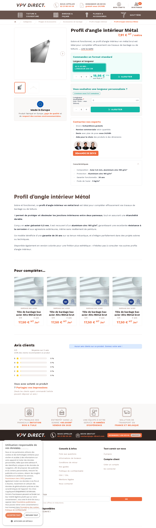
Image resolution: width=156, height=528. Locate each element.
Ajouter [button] (125, 76)
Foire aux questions (67, 454)
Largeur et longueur (83, 61)
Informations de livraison (70, 458)
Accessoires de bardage (72, 22)
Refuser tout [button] (32, 515)
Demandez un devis (125, 435)
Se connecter (110, 469)
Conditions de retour (68, 462)
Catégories (27, 22)
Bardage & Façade (62, 15)
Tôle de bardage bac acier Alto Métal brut (28, 313)
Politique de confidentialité (71, 471)
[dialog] (23, 482)
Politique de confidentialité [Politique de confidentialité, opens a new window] (15, 510)
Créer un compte (111, 464)
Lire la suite (87, 49)
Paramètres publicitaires (26, 502)
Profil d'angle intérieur (98, 22)
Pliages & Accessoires (94, 15)
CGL (67, 475)
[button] (62, 53)
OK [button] (126, 499)
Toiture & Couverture (27, 15)
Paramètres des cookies (29, 507)
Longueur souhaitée (80, 100)
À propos (108, 454)
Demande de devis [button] (85, 153)
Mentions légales (66, 479)
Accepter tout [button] (14, 515)
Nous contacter (66, 484)
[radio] (89, 68)
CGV (61, 475)
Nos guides (64, 467)
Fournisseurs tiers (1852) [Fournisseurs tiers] (15, 478)
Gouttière (129, 15)
